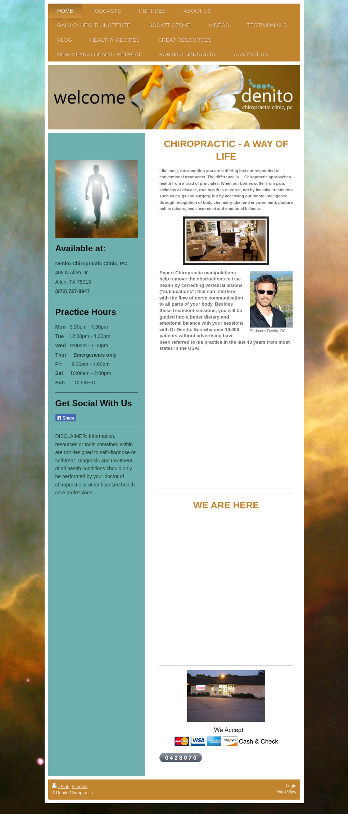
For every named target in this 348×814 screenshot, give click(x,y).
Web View (287, 792)
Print (60, 786)
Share (66, 418)
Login (291, 785)
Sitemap (79, 786)
